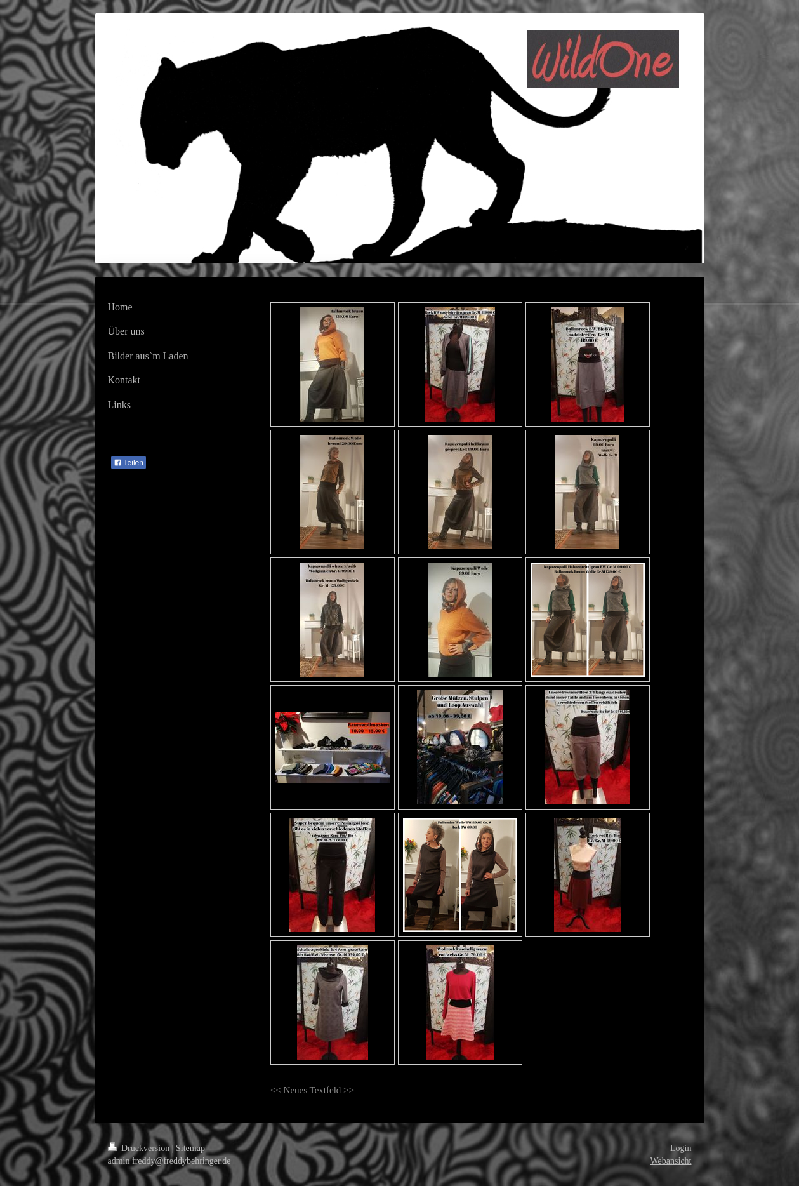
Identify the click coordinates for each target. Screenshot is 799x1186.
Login (680, 1148)
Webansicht (671, 1161)
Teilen (128, 462)
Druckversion (140, 1148)
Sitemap (190, 1148)
